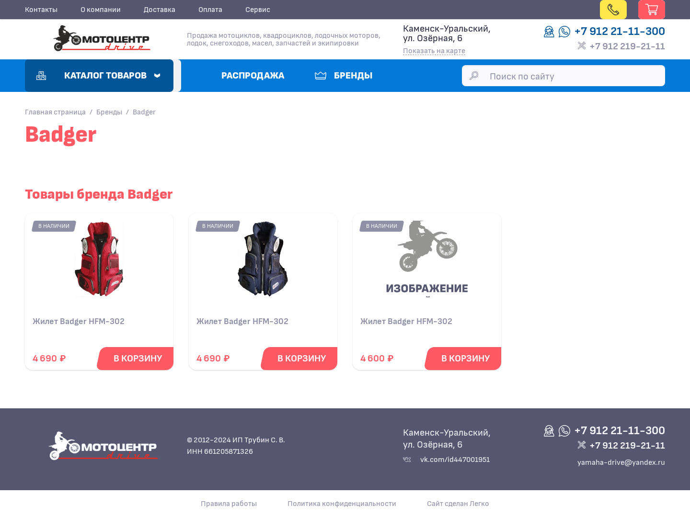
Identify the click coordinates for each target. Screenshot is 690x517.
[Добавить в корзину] (138, 358)
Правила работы (229, 503)
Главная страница (55, 112)
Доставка (159, 9)
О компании (100, 9)
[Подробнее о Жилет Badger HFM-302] (99, 263)
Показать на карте (434, 51)
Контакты (41, 9)
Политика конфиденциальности (342, 503)
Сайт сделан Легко (458, 503)
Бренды (109, 112)
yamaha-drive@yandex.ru (621, 462)
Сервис (257, 9)
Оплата (210, 9)
